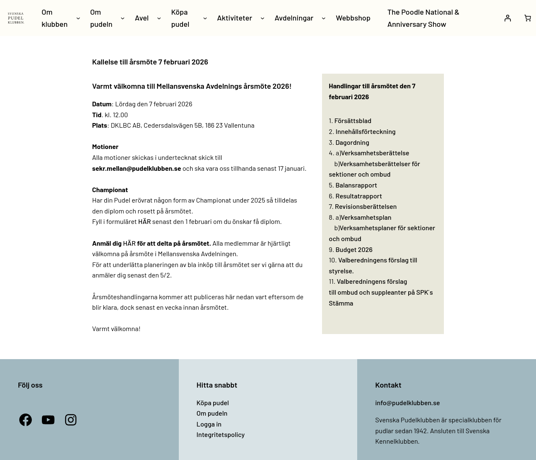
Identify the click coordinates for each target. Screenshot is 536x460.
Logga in (209, 424)
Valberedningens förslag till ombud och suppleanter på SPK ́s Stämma (381, 291)
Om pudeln (211, 413)
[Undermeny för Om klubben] (78, 18)
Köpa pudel (212, 402)
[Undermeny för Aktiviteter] (262, 18)
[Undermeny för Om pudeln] (123, 18)
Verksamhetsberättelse (375, 153)
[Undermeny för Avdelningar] (324, 18)
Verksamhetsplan (366, 217)
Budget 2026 (353, 249)
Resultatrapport (358, 196)
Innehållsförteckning (366, 131)
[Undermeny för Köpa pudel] (205, 18)
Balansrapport (356, 185)
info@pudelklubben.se (407, 402)
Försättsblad (353, 120)
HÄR (144, 221)
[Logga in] (507, 18)
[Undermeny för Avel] (159, 18)
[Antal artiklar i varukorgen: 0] (527, 18)
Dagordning (352, 142)
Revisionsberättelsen (366, 206)
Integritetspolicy (220, 434)
